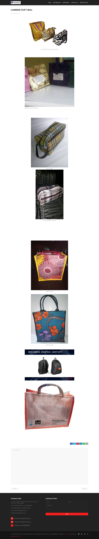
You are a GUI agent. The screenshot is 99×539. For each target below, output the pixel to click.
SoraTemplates (66, 534)
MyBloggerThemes (16, 536)
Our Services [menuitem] (56, 2)
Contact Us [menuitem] (74, 2)
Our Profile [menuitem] (65, 2)
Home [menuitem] (49, 2)
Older (84, 488)
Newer (15, 488)
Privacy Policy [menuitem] (84, 2)
